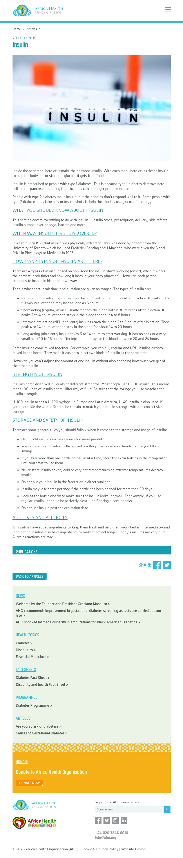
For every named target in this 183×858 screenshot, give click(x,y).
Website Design (133, 849)
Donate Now (29, 783)
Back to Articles (29, 576)
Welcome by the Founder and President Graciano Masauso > (63, 604)
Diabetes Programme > (34, 705)
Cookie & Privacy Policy (100, 849)
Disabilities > (26, 650)
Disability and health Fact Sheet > (42, 684)
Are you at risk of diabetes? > (39, 726)
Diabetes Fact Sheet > (33, 677)
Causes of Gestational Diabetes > (42, 733)
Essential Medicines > (32, 656)
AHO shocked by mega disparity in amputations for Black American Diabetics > (78, 622)
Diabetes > (24, 643)
